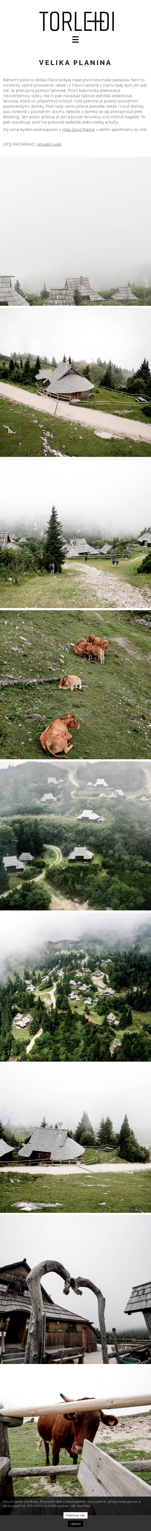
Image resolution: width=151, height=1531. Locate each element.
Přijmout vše (75, 1515)
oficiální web (49, 144)
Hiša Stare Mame (78, 129)
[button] (75, 39)
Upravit (75, 1524)
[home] (75, 21)
